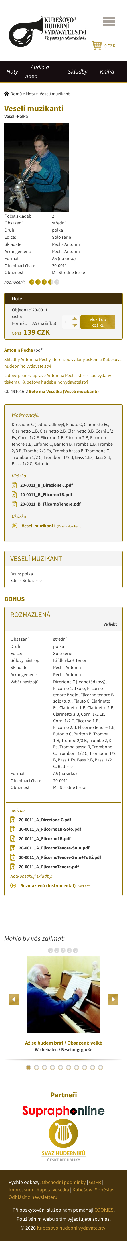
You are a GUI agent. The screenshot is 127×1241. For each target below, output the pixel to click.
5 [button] (60, 1067)
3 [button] (44, 1067)
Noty (12, 71)
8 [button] (84, 1067)
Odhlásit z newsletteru (33, 1197)
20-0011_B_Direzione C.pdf (46, 485)
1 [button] (28, 1067)
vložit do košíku (98, 322)
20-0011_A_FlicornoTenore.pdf (49, 866)
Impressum (21, 1189)
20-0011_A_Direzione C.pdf (45, 819)
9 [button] (92, 1067)
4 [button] (52, 1067)
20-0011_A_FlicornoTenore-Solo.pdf (54, 848)
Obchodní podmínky (64, 1182)
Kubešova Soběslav (93, 1189)
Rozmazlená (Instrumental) (55, 885)
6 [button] (68, 1067)
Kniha (107, 71)
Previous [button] (14, 999)
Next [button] (112, 999)
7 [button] (76, 1067)
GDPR (95, 1182)
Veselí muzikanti (52, 525)
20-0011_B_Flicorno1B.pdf (46, 494)
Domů (16, 93)
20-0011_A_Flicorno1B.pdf (44, 838)
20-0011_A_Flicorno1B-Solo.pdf (50, 829)
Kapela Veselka (53, 1189)
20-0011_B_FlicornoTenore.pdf (50, 504)
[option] (63, 999)
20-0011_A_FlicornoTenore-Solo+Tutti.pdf (60, 857)
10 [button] (100, 1067)
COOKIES (104, 1209)
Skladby (77, 71)
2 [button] (36, 1067)
